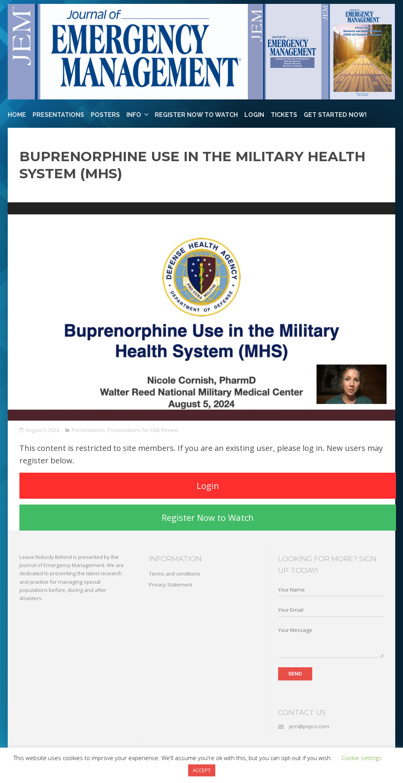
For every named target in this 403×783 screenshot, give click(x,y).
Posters (105, 114)
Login (254, 114)
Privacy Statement (170, 584)
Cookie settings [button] (361, 758)
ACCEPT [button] (202, 770)
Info (133, 114)
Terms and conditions (175, 573)
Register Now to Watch (196, 114)
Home (17, 114)
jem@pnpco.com (309, 726)
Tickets (284, 114)
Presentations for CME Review (142, 429)
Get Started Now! (335, 114)
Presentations (58, 114)
